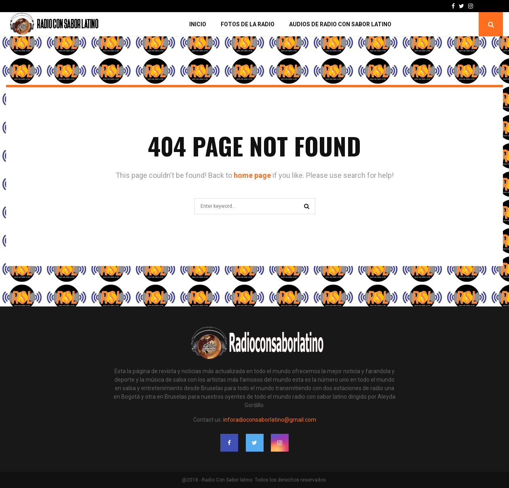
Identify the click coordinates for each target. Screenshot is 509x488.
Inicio (197, 24)
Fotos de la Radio (248, 24)
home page (252, 175)
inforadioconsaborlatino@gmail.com (269, 419)
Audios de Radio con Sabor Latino (340, 24)
